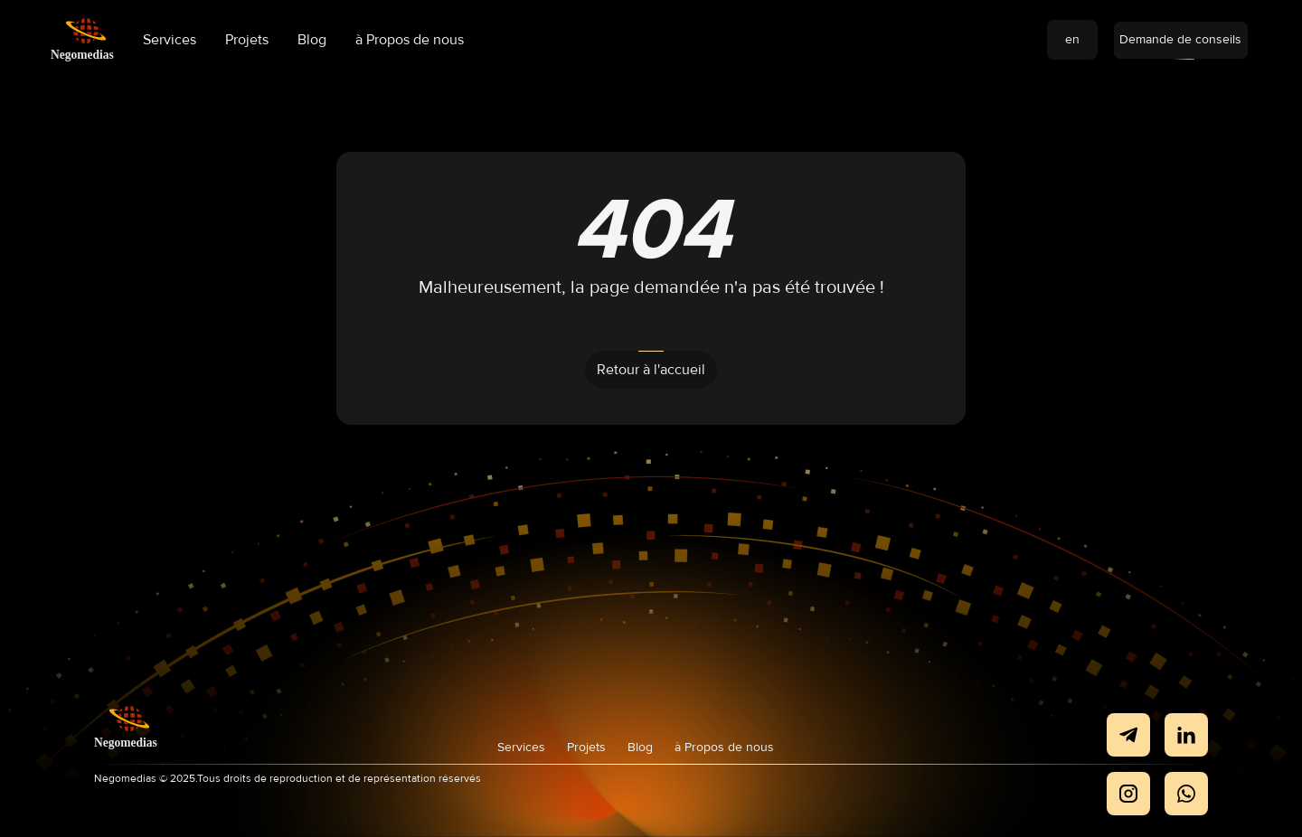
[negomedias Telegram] (1128, 735)
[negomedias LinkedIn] (1186, 735)
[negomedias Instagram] (1128, 793)
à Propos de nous (409, 40)
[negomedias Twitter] (1186, 793)
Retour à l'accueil (651, 370)
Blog (311, 40)
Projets (247, 40)
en (1072, 39)
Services (169, 40)
